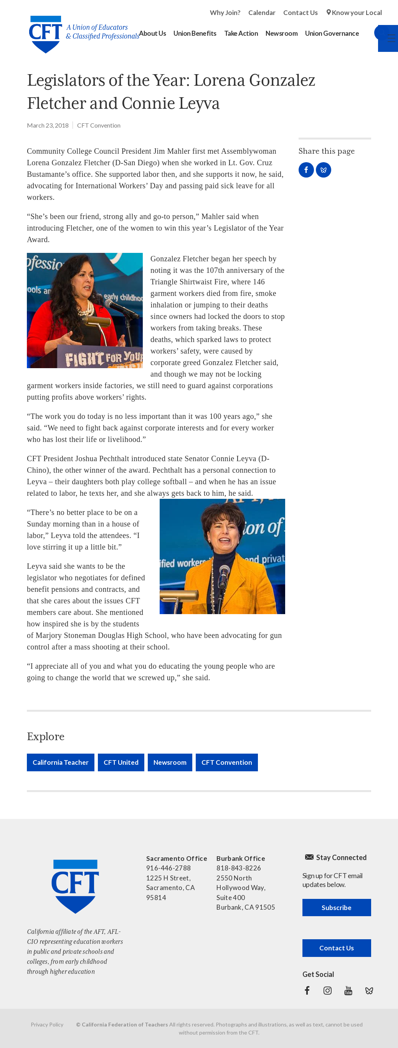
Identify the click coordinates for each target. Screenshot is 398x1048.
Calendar (262, 12)
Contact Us (300, 12)
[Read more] (85, 310)
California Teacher (61, 762)
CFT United (121, 762)
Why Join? (225, 12)
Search (374, 32)
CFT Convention (99, 125)
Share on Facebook (306, 170)
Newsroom (170, 762)
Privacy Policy (47, 1024)
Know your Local (357, 12)
